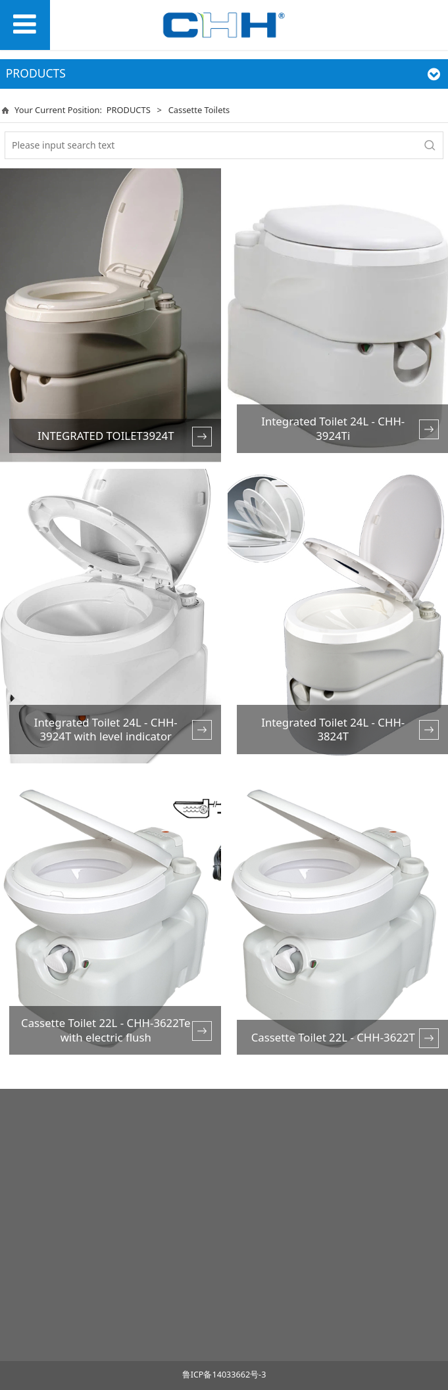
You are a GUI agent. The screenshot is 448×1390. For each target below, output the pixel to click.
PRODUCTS (129, 110)
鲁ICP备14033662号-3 (224, 1374)
